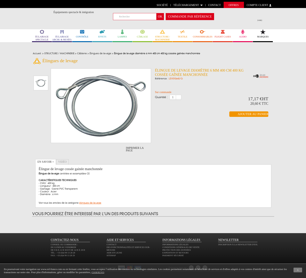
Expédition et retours (175, 252)
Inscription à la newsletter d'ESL (238, 244)
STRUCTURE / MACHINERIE (163, 35)
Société (162, 5)
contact (214, 5)
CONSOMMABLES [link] (203, 33)
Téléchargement (186, 5)
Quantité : (161, 97)
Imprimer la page (135, 149)
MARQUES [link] (263, 33)
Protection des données (176, 250)
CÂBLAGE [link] (142, 33)
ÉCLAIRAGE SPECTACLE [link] (42, 35)
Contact (112, 244)
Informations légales (175, 244)
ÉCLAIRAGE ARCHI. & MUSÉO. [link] (62, 35)
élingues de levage (90, 203)
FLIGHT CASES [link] (223, 33)
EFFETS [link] (102, 33)
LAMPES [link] (122, 33)
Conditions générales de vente (180, 247)
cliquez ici (98, 272)
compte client (257, 5)
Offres (234, 5)
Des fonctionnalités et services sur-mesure (128, 248)
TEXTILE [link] (182, 33)
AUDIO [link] (243, 33)
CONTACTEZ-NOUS (65, 240)
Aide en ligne (114, 252)
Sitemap (111, 255)
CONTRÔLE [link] (82, 33)
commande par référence (190, 16)
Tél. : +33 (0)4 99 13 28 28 (63, 252)
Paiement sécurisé (173, 255)
